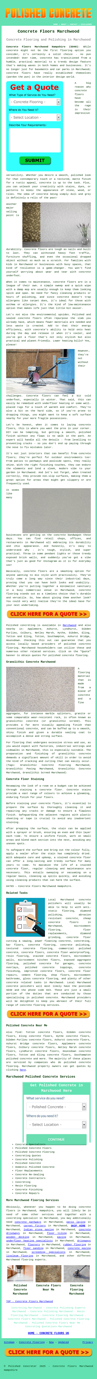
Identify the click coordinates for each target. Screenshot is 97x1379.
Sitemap (9, 1342)
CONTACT (74, 24)
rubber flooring (74, 1244)
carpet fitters (35, 1225)
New (51, 1342)
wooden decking (17, 1237)
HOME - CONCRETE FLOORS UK (48, 1333)
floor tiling (57, 1233)
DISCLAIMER (86, 24)
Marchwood (69, 625)
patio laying (75, 1222)
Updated (63, 1342)
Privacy (88, 1342)
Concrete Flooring (32, 1342)
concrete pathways (28, 1222)
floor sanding (33, 1248)
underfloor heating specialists (29, 1240)
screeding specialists (48, 1252)
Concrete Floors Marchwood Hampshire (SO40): (42, 46)
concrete (84, 695)
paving (61, 1237)
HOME (55, 24)
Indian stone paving (39, 1229)
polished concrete (19, 1058)
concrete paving (79, 1248)
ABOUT (63, 24)
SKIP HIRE (78, 1225)
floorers (34, 1244)
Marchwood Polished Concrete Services (40, 1077)
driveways (84, 1240)
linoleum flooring (19, 1255)
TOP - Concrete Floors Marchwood (29, 1301)
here (23, 1070)
